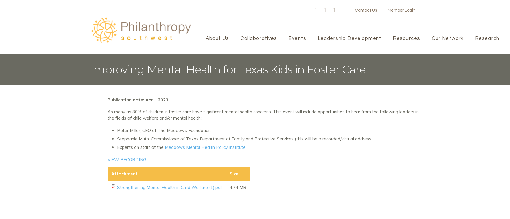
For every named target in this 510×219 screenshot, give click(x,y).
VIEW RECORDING (127, 159)
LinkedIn (334, 10)
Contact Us (366, 10)
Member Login (401, 10)
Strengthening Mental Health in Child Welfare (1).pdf (169, 187)
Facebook (315, 10)
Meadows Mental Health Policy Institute (205, 147)
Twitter (324, 10)
